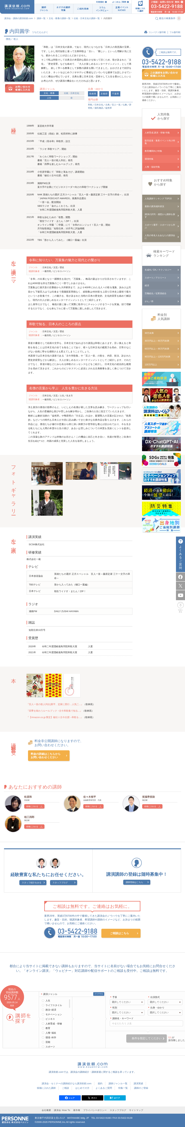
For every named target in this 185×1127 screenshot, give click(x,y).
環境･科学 (51, 1037)
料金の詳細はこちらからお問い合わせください (46, 755)
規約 (100, 1083)
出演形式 (155, 997)
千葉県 (115, 93)
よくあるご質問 (119, 2)
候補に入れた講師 (46, 1088)
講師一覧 (41, 18)
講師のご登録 (141, 1088)
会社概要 (46, 1110)
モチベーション (54, 1014)
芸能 (48, 1042)
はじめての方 (82, 1088)
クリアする (99, 994)
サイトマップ (136, 1110)
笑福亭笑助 (148, 796)
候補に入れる (32, 806)
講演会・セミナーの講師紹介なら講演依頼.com (66, 1083)
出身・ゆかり (157, 1007)
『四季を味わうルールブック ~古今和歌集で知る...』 (54, 710)
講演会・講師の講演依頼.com (18, 18)
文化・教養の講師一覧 (59, 18)
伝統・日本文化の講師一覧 (87, 18)
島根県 (92, 93)
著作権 (76, 1110)
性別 (114, 1007)
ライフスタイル (54, 1005)
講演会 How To (62, 1110)
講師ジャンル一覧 (118, 1083)
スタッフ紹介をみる (31, 882)
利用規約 (100, 2)
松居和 (28, 796)
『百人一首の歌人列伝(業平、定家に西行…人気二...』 (55, 704)
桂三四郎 (29, 817)
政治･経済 (51, 1009)
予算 (114, 997)
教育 (48, 1028)
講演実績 (138, 1083)
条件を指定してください (147, 1038)
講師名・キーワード (123, 1018)
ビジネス (50, 1019)
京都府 (104, 93)
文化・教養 (49, 93)
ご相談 (65, 1088)
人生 (49, 98)
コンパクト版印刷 (157, 32)
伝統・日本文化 (71, 93)
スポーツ (50, 1046)
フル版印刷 (174, 32)
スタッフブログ (60, 882)
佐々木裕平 (89, 796)
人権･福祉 (51, 1032)
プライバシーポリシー (95, 1110)
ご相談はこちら (119, 933)
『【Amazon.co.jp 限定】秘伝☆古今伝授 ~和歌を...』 (55, 717)
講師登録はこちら (134, 882)
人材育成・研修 (54, 1023)
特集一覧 (123, 1088)
